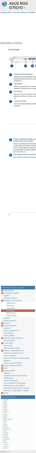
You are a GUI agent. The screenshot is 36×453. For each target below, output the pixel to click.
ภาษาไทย (5, 444)
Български (6, 399)
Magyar (5, 417)
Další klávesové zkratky (12, 348)
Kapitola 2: (7, 318)
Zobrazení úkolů (9, 340)
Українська (6, 446)
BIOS (5, 368)
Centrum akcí (8, 345)
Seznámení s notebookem (20, 12)
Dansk (4, 402)
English (5, 407)
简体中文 (5, 448)
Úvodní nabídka (9, 335)
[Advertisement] (18, 27)
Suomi (4, 412)
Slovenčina (6, 437)
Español (5, 409)
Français (5, 414)
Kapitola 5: (7, 373)
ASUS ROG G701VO (4, 4)
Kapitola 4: (7, 360)
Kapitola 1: (7, 295)
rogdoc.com (7, 451)
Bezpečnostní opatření (11, 293)
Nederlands (6, 427)
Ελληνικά (5, 406)
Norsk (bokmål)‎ (7, 429)
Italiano (5, 420)
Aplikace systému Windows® (13, 338)
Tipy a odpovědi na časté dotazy (15, 383)
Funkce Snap (8, 343)
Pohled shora (10, 303)
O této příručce (9, 290)
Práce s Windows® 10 (11, 330)
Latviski (5, 426)
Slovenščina (6, 439)
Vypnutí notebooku (10, 355)
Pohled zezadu (11, 315)
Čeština (5, 401)
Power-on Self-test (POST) (13, 363)
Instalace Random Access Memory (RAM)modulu (15, 377)
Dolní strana (10, 305)
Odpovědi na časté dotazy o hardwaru (17, 388)
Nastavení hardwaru (10, 298)
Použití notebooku (10, 320)
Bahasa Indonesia (7, 419)
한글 (4, 422)
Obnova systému (9, 370)
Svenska (5, 442)
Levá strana (10, 310)
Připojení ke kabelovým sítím (13, 353)
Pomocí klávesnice (10, 325)
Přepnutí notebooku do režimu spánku (17, 358)
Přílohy (6, 393)
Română (5, 434)
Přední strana (11, 313)
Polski (4, 431)
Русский (5, 435)
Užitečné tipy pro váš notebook (14, 385)
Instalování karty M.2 (11, 380)
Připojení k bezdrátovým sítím (14, 350)
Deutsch (5, 404)
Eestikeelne (6, 411)
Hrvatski (5, 416)
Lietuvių (5, 424)
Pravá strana (10, 308)
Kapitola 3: (7, 328)
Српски (5, 440)
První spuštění (8, 333)
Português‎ (5, 432)
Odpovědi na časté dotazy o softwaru (16, 390)
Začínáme (7, 323)
